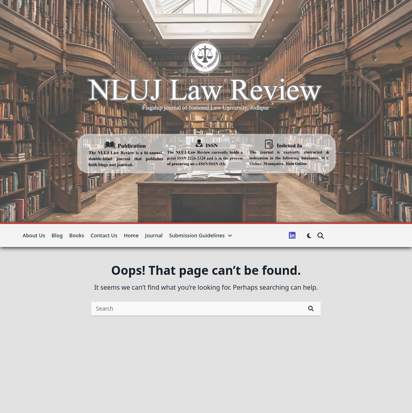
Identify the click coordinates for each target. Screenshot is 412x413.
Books (76, 235)
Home (131, 235)
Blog (57, 235)
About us (34, 235)
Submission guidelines (200, 235)
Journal (154, 235)
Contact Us (104, 235)
